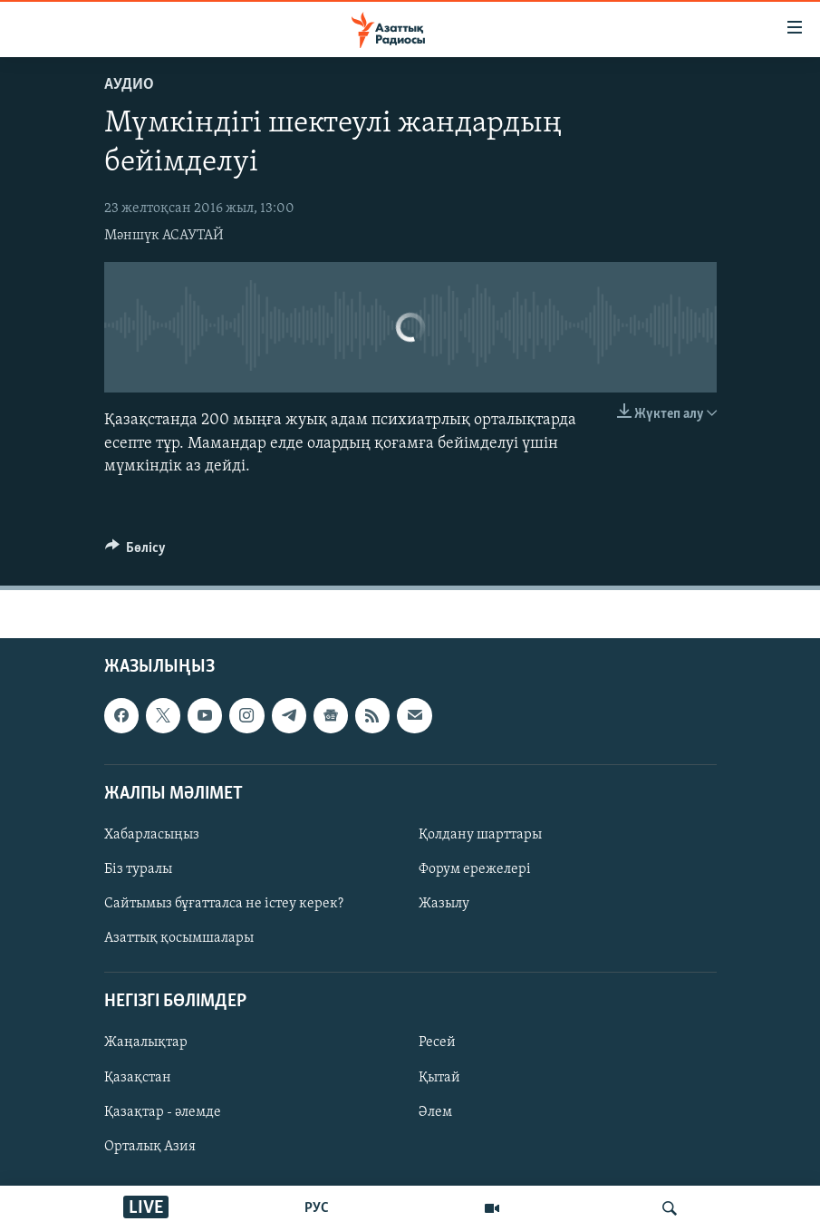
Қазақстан (137, 1077)
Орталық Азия (150, 1146)
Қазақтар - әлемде (162, 1112)
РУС (316, 1208)
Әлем (435, 1112)
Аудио (129, 84)
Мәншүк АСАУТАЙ (164, 235)
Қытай (439, 1077)
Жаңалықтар (146, 1042)
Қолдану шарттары (480, 835)
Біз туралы (138, 869)
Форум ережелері (475, 869)
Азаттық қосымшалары (179, 938)
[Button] (136, 552)
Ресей (437, 1042)
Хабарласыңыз (151, 835)
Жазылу (444, 904)
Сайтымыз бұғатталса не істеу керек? (223, 904)
